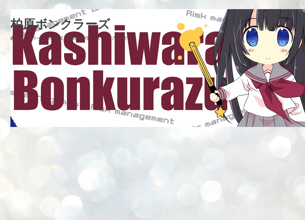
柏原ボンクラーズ (60, 24)
